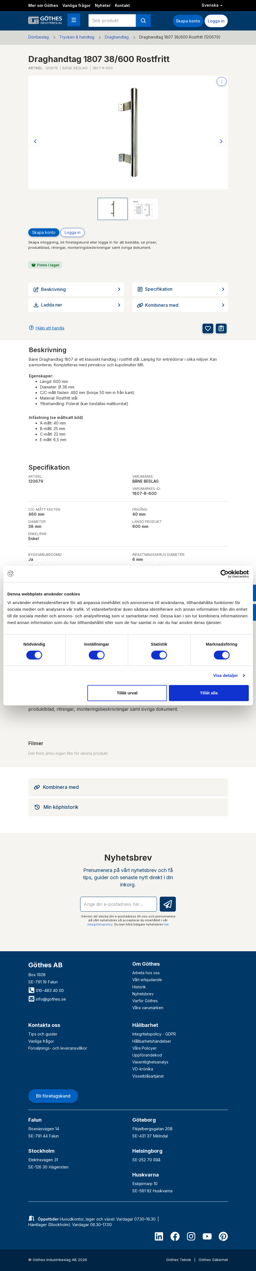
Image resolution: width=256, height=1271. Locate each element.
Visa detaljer (225, 675)
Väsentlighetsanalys (150, 1062)
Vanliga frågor (76, 5)
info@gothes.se (47, 999)
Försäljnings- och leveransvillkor (57, 1048)
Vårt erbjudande (147, 979)
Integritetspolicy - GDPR (154, 1034)
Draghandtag (117, 37)
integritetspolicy (100, 924)
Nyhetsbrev (143, 993)
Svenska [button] (212, 5)
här (166, 924)
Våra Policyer (144, 1048)
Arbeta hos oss (146, 972)
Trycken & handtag (76, 37)
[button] (73, 20)
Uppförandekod (147, 1055)
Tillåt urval (127, 693)
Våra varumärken (147, 1007)
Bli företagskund (53, 1096)
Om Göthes (146, 964)
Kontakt (122, 5)
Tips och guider (42, 1034)
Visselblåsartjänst (148, 1076)
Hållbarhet (145, 1025)
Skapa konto (188, 21)
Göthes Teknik (179, 1259)
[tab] (128, 787)
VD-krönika (142, 1069)
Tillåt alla (209, 693)
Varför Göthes (145, 1000)
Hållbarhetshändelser (151, 1041)
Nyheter (103, 5)
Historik (139, 986)
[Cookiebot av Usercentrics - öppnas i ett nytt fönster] (224, 574)
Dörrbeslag (38, 37)
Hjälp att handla (50, 328)
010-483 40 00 (46, 990)
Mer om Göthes (43, 5)
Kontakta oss (44, 1025)
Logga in (216, 21)
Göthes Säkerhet (213, 1259)
